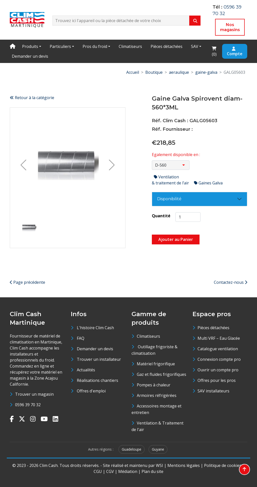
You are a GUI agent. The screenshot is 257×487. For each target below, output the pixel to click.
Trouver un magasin (34, 394)
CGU (98, 471)
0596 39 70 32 (28, 404)
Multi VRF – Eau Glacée (219, 338)
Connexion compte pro (219, 359)
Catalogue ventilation (218, 349)
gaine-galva (206, 72)
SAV (194, 46)
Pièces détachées (166, 46)
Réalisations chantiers (97, 380)
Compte (234, 51)
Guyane (158, 449)
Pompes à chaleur (153, 385)
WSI (159, 465)
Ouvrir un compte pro (218, 370)
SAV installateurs (213, 391)
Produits (30, 46)
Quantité (161, 216)
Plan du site (152, 471)
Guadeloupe (131, 449)
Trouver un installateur (99, 359)
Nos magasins (230, 27)
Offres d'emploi (91, 391)
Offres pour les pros (217, 380)
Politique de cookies (222, 465)
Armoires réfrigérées (156, 395)
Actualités (86, 370)
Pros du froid (95, 46)
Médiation (127, 471)
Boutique (154, 72)
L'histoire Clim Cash (95, 327)
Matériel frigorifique (156, 364)
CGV (110, 471)
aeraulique (179, 72)
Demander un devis (30, 56)
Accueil (132, 72)
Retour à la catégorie (32, 97)
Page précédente (27, 282)
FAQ (80, 338)
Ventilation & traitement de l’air (171, 180)
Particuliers (60, 46)
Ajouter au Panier (175, 239)
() (216, 51)
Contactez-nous (230, 282)
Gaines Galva (208, 183)
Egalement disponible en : (176, 154)
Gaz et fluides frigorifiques (161, 374)
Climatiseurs (130, 46)
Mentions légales (183, 465)
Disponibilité (169, 198)
